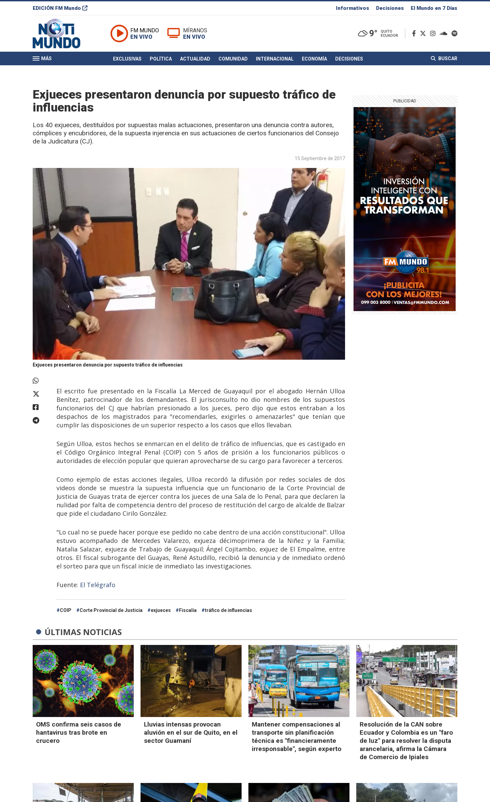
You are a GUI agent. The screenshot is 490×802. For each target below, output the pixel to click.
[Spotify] (454, 33)
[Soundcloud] (445, 33)
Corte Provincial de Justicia (111, 610)
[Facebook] (415, 33)
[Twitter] (424, 33)
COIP (65, 610)
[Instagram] (434, 33)
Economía (314, 59)
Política (161, 59)
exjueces (161, 610)
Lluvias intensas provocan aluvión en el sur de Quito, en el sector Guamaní (191, 732)
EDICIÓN (60, 8)
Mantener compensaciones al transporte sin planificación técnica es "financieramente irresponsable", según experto (296, 736)
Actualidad (195, 59)
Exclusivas (127, 59)
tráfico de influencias (228, 610)
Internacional (275, 59)
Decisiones (390, 8)
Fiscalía (188, 610)
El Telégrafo (97, 585)
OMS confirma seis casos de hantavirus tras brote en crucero (78, 732)
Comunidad (233, 59)
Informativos (352, 8)
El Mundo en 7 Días (434, 8)
